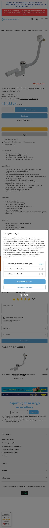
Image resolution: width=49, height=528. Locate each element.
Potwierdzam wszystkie (24, 281)
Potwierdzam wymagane (24, 287)
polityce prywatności (23, 245)
